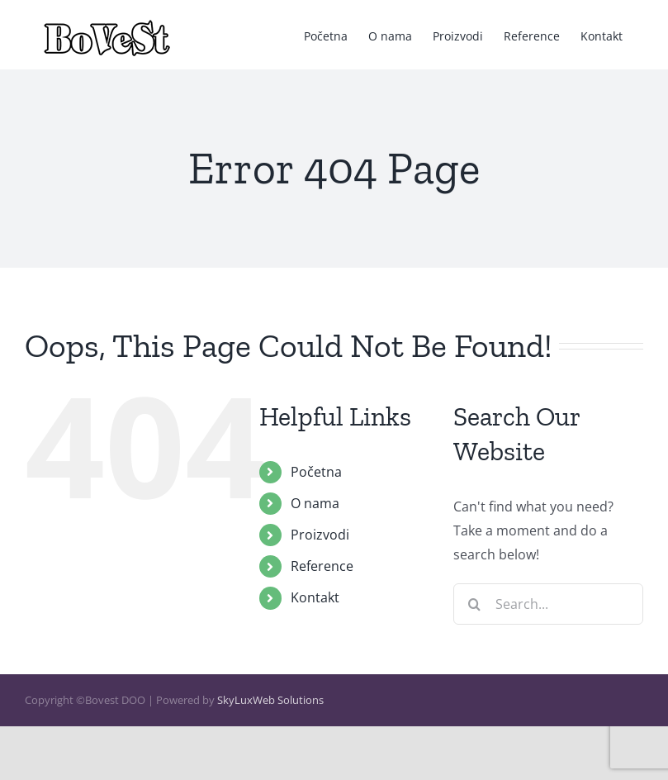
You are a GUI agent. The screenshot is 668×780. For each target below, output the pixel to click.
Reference (322, 566)
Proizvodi (320, 535)
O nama (315, 503)
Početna (316, 472)
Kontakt (315, 597)
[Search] (474, 604)
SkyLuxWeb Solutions (270, 699)
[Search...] (548, 604)
